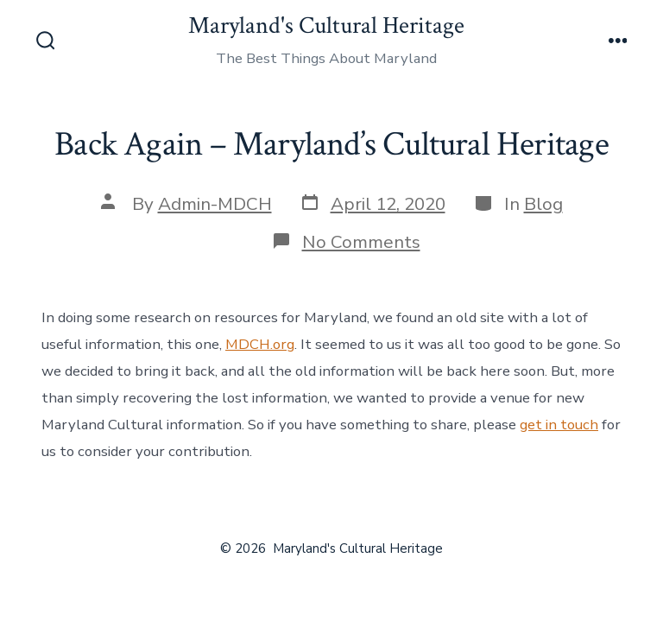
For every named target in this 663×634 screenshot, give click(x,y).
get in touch (559, 424)
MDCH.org (259, 344)
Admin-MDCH (215, 204)
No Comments (361, 242)
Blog (543, 204)
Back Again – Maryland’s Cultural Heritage (331, 144)
